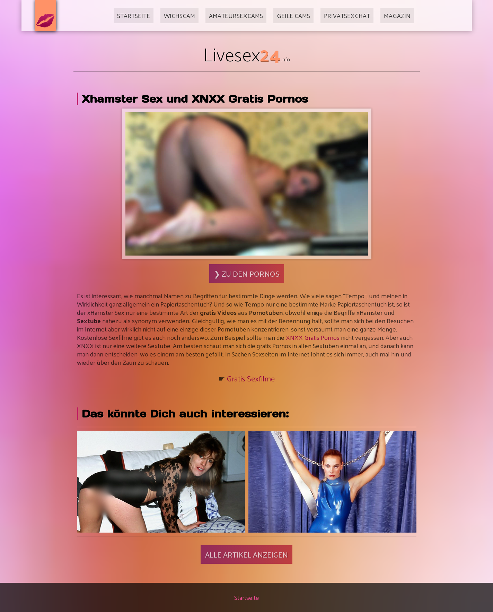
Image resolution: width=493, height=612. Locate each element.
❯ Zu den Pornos (247, 274)
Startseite (133, 15)
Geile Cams (293, 15)
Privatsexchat (347, 15)
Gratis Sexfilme (251, 378)
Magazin (397, 15)
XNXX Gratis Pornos (313, 337)
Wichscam (179, 15)
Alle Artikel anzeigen (246, 554)
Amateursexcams (236, 15)
